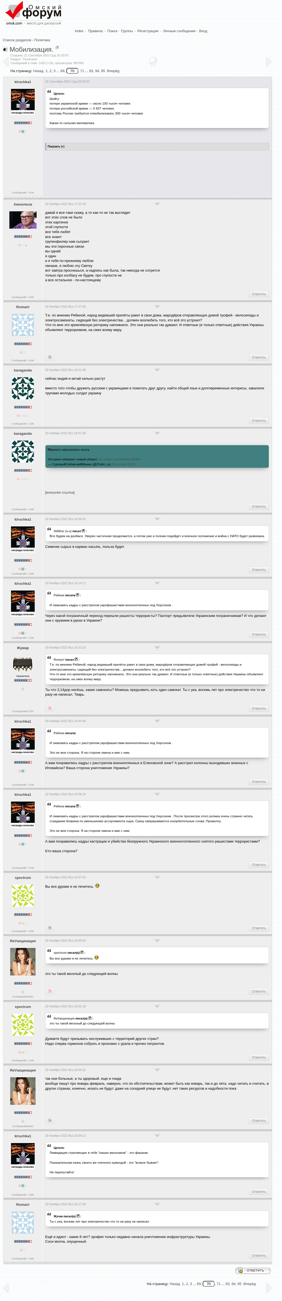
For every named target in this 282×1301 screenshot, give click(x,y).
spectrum (23, 878)
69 (62, 71)
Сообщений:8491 (22, 996)
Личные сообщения (179, 31)
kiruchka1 (23, 82)
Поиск (112, 31)
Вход (203, 31)
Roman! (22, 307)
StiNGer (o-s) (63, 531)
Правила (95, 31)
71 (82, 71)
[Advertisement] (145, 171)
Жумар (23, 648)
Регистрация (147, 31)
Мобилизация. (31, 49)
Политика (42, 40)
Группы (127, 31)
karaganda (23, 370)
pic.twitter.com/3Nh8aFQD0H (119, 459)
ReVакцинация (23, 941)
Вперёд (113, 71)
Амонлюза (22, 204)
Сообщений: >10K (23, 192)
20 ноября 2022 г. (124, 464)
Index (79, 31)
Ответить (259, 294)
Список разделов (17, 40)
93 (91, 71)
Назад (38, 71)
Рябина (59, 595)
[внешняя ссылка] (60, 492)
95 (103, 71)
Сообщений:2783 (22, 711)
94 (97, 71)
